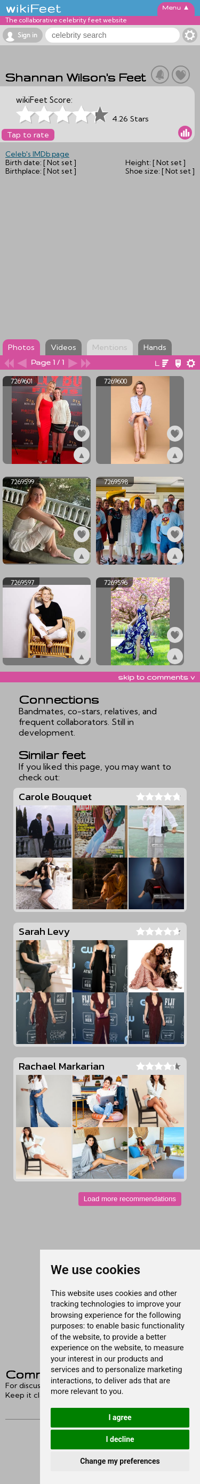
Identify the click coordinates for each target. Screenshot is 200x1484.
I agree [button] (119, 1417)
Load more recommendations (130, 1199)
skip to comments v (156, 677)
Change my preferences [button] (119, 1461)
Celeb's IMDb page (37, 154)
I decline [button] (120, 1439)
